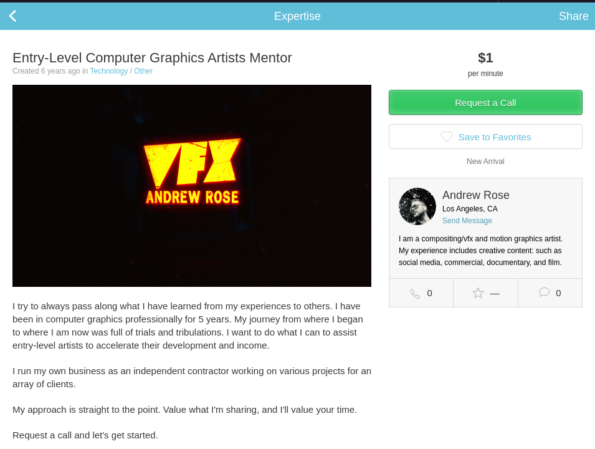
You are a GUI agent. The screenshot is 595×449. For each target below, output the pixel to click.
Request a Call (485, 115)
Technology (109, 83)
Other (143, 83)
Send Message (467, 233)
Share (574, 28)
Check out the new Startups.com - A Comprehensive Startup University (362, 8)
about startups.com (542, 8)
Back (25, 28)
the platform (70, 7)
